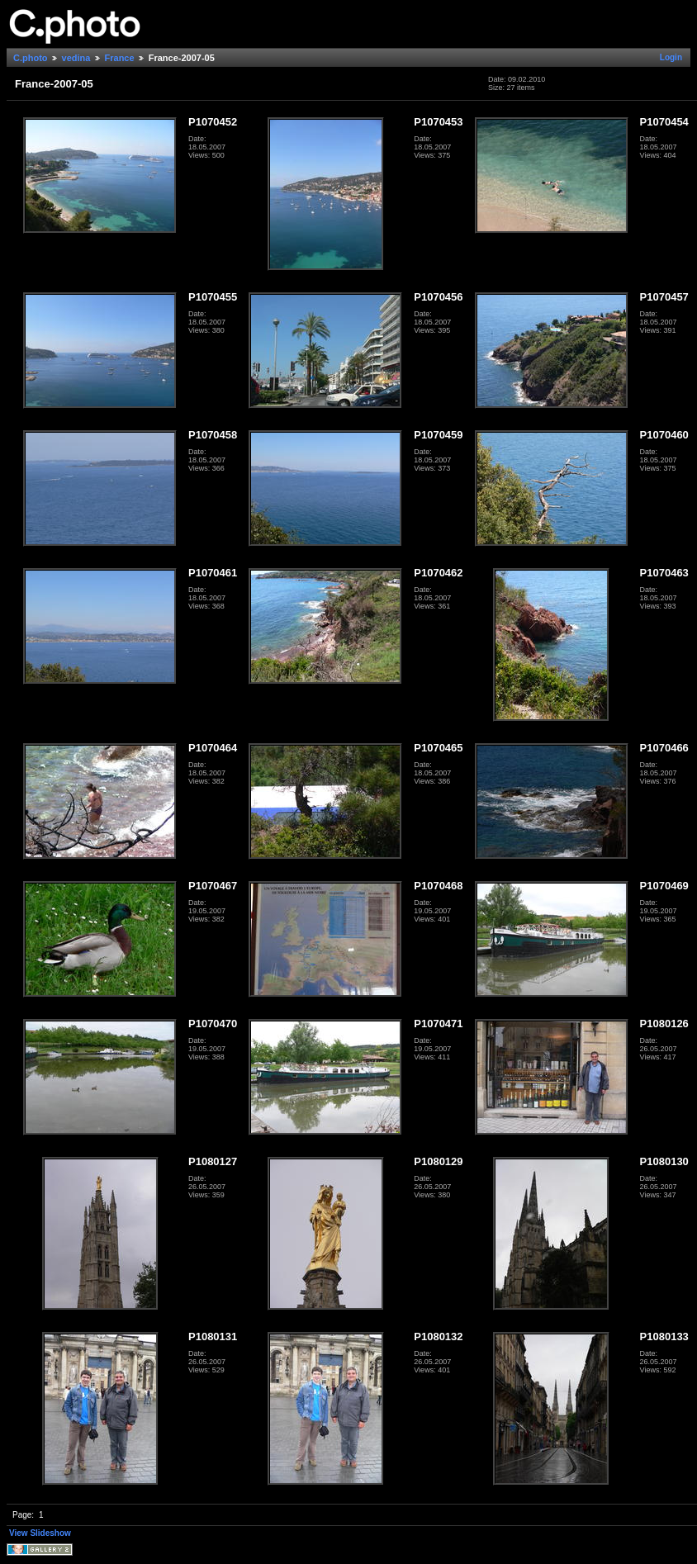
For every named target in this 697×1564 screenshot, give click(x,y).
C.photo (30, 58)
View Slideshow (40, 1533)
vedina (76, 58)
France (120, 58)
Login (671, 57)
